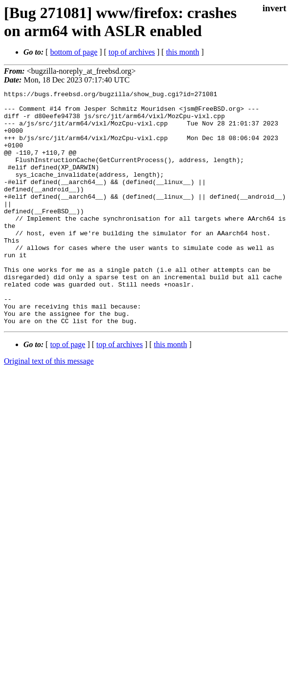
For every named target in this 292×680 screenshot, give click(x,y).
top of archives (131, 52)
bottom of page (74, 52)
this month (182, 52)
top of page (67, 391)
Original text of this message (49, 408)
